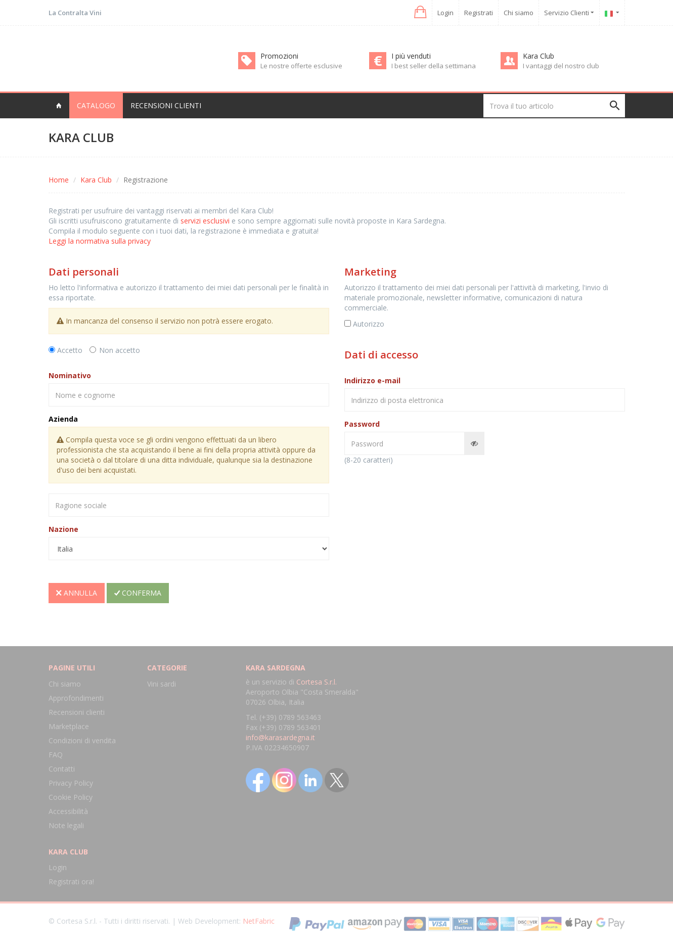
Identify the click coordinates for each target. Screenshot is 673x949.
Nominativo (70, 375)
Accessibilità (68, 811)
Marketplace (69, 726)
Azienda (63, 419)
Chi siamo (518, 12)
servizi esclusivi (205, 220)
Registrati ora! (71, 881)
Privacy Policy (71, 783)
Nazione (63, 529)
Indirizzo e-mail (372, 380)
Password (362, 424)
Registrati (478, 12)
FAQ (56, 754)
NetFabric (259, 921)
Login (445, 12)
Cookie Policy (71, 797)
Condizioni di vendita (82, 740)
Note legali (66, 825)
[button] (419, 12)
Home (59, 180)
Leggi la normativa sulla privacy (100, 241)
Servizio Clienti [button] (569, 12)
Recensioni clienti (165, 105)
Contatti (62, 769)
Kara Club (96, 180)
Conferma (137, 593)
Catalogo (96, 105)
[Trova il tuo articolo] (554, 105)
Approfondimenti (76, 698)
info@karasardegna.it (280, 737)
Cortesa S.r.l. (316, 682)
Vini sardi (161, 684)
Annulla (76, 593)
